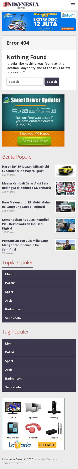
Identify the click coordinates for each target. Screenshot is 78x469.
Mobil (9, 274)
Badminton (13, 309)
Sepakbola (13, 318)
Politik (10, 283)
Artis (8, 300)
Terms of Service (12, 463)
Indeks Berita (45, 459)
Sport (9, 292)
